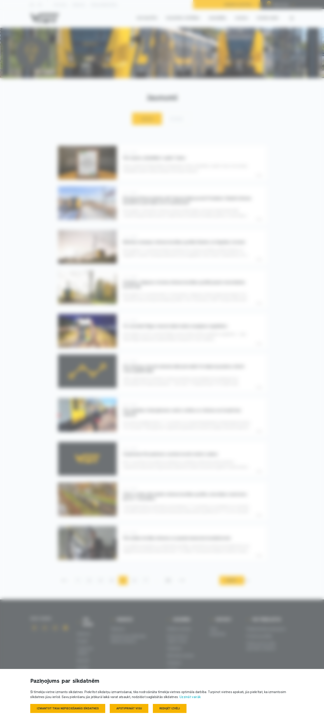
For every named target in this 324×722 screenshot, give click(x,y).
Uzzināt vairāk (190, 697)
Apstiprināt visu (129, 708)
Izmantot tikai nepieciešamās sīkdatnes (68, 708)
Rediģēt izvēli (169, 708)
